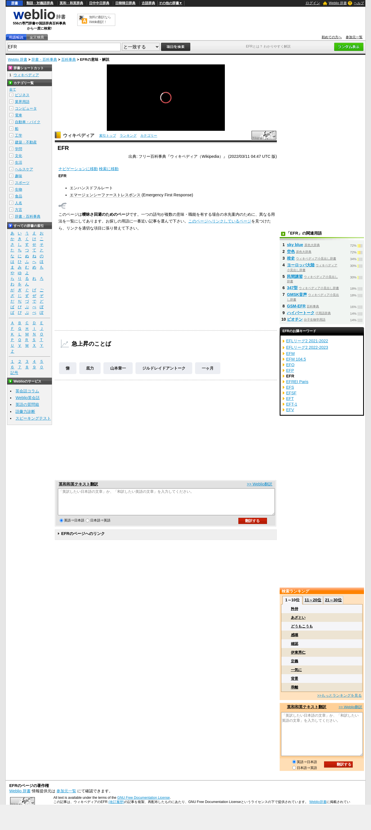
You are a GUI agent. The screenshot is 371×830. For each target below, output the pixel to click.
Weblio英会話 (27, 397)
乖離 (294, 687)
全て (12, 89)
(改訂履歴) (116, 802)
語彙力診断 (25, 411)
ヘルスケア (24, 169)
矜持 (294, 609)
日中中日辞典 (99, 3)
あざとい (298, 617)
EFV (290, 410)
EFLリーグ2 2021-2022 (307, 341)
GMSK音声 (297, 294)
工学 (18, 135)
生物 (18, 189)
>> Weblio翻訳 (259, 484)
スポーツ (22, 183)
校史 (291, 258)
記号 (14, 372)
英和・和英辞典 (71, 3)
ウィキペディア (78, 135)
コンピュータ (26, 108)
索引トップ (107, 136)
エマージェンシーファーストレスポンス (105, 195)
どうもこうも (302, 626)
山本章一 (118, 368)
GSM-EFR (296, 306)
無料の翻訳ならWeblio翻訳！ (100, 19)
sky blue (295, 244)
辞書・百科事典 (44, 59)
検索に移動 (109, 169)
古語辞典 (148, 3)
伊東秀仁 (298, 652)
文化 (18, 156)
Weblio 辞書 (338, 3)
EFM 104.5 (296, 359)
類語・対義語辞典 (39, 3)
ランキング (128, 136)
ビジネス (22, 95)
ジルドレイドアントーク (164, 368)
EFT (290, 398)
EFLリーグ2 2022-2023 (307, 347)
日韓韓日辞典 (125, 3)
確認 (294, 644)
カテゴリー (148, 136)
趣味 (18, 176)
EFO (290, 365)
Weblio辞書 (317, 802)
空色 (291, 251)
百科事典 (68, 59)
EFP (290, 370)
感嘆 (294, 635)
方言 (18, 210)
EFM (290, 353)
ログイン (313, 3)
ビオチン (295, 319)
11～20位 (313, 600)
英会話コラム (27, 391)
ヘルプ (359, 3)
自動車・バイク (27, 122)
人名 (18, 203)
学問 (18, 149)
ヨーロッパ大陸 (301, 265)
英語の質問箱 (27, 404)
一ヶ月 (208, 368)
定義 (294, 661)
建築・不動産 (26, 142)
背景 (294, 678)
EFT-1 (291, 404)
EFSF (291, 393)
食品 (18, 196)
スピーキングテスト (33, 418)
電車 (18, 115)
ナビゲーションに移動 (78, 169)
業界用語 (22, 102)
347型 (292, 287)
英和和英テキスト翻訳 (78, 484)
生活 (18, 162)
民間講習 (295, 276)
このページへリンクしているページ (219, 221)
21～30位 (333, 600)
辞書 (14, 3)
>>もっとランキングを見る (339, 695)
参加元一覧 (354, 37)
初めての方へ (332, 37)
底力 (90, 368)
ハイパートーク (301, 313)
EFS (290, 387)
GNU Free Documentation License (143, 798)
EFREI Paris (297, 381)
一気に (296, 670)
